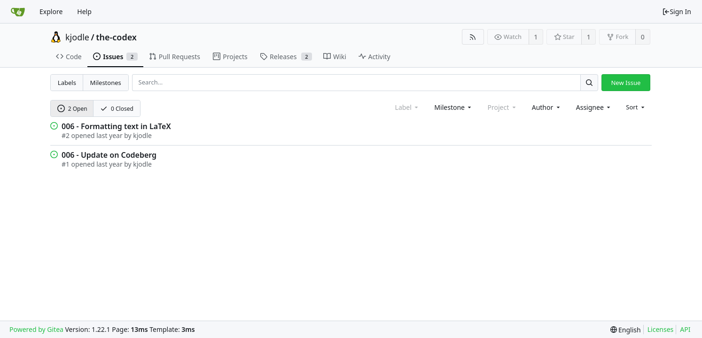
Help (84, 11)
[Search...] (589, 82)
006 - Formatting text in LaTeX (116, 126)
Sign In (676, 11)
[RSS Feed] (473, 37)
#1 (66, 164)
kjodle (77, 37)
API (685, 329)
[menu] (636, 107)
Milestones (105, 82)
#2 (66, 135)
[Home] (18, 11)
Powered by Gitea (36, 329)
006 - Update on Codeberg (109, 155)
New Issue (625, 82)
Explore (50, 11)
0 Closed (116, 109)
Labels (67, 82)
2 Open (72, 109)
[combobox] (453, 107)
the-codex (116, 37)
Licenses (660, 329)
